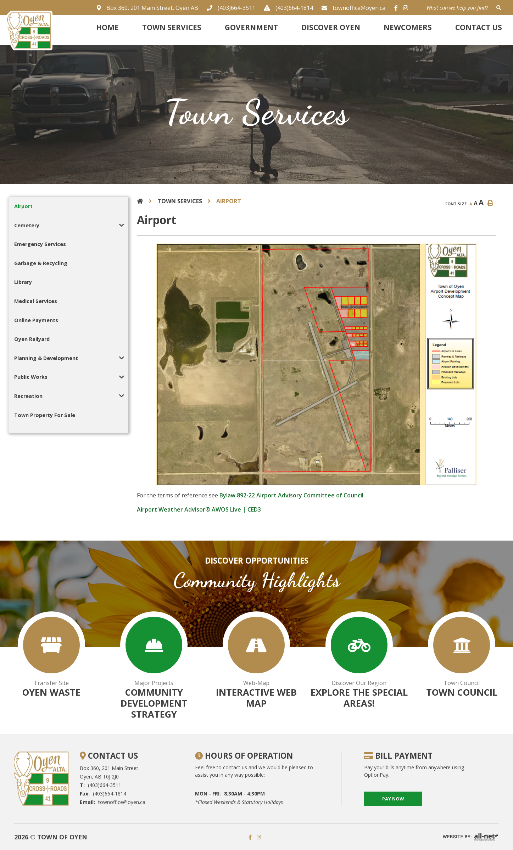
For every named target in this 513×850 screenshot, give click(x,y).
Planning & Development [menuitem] (46, 358)
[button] (121, 225)
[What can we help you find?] (465, 8)
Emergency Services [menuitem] (40, 244)
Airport (228, 201)
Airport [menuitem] (23, 206)
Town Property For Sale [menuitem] (44, 415)
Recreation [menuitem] (28, 396)
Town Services (179, 201)
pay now (393, 798)
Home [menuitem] (107, 27)
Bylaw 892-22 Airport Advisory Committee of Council (291, 495)
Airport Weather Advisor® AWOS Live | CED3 (199, 509)
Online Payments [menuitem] (36, 320)
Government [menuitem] (251, 27)
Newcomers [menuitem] (408, 27)
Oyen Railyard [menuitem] (32, 339)
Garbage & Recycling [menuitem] (40, 263)
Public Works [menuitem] (31, 376)
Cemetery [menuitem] (26, 225)
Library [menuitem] (23, 282)
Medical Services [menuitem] (35, 301)
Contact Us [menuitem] (478, 27)
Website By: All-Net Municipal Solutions (471, 837)
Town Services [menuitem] (171, 27)
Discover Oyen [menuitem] (330, 27)
